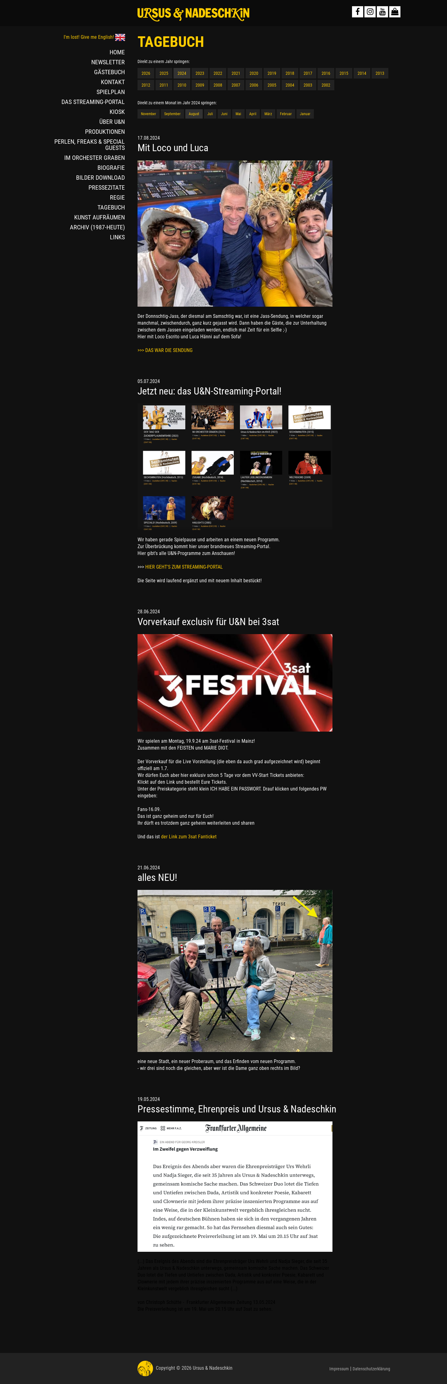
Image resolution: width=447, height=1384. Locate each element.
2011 (164, 85)
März (268, 114)
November (148, 114)
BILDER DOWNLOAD (100, 177)
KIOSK (117, 111)
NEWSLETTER (108, 62)
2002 (326, 85)
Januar (305, 114)
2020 (254, 73)
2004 (290, 85)
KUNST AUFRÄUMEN (99, 217)
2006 (254, 85)
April (252, 114)
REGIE (117, 197)
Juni (224, 114)
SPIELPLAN (111, 92)
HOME (117, 52)
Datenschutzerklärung (371, 1368)
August (194, 114)
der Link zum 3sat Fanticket (189, 837)
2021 (236, 73)
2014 (362, 73)
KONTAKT (113, 82)
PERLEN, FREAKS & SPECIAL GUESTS (89, 144)
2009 (200, 85)
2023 (200, 73)
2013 (380, 73)
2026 (146, 73)
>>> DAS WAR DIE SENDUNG (165, 350)
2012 (146, 85)
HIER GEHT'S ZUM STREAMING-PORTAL (184, 567)
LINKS (117, 237)
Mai (238, 114)
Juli (210, 114)
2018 (290, 73)
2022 (218, 73)
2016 (326, 73)
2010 (182, 85)
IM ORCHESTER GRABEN (94, 157)
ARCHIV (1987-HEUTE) (97, 227)
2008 (218, 85)
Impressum (339, 1368)
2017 (308, 73)
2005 (272, 85)
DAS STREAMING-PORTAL (93, 102)
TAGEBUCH (111, 207)
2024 (182, 73)
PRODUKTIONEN (105, 131)
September (172, 114)
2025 (164, 73)
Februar (286, 114)
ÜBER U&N (112, 121)
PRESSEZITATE (106, 187)
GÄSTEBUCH (109, 72)
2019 (272, 73)
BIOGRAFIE (111, 167)
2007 (236, 85)
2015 (344, 73)
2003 (308, 85)
